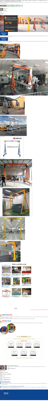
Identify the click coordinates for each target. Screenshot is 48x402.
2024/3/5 (1, 378)
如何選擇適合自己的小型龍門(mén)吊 (4, 372)
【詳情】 (45, 366)
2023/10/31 (1, 380)
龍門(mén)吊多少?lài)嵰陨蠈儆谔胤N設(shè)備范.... (5, 379)
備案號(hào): (4, 399)
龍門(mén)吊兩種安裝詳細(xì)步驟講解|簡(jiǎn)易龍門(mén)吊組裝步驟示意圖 (32, 308)
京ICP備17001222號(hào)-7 (8, 399)
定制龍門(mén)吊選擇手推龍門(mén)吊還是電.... (5, 381)
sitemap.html (17, 399)
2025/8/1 (8, 369)
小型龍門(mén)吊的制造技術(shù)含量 (11, 368)
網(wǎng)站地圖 (13, 399)
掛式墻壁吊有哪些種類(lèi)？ (2, 370)
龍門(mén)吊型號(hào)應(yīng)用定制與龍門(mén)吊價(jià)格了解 (31, 307)
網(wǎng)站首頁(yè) (5, 8)
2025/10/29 (8, 367)
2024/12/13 (1, 371)
